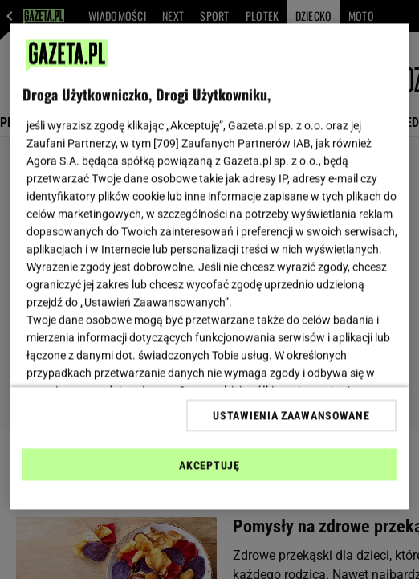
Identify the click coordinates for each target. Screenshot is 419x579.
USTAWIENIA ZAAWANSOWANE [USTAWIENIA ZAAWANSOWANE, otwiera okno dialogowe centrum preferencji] (291, 415)
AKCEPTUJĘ (209, 465)
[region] (209, 267)
